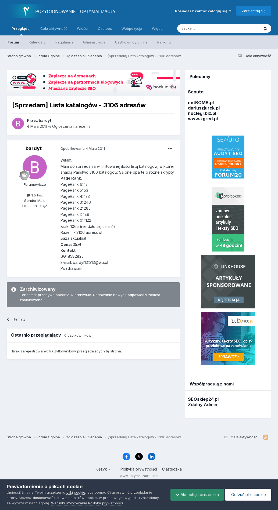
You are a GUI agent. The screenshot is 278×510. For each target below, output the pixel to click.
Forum (13, 42)
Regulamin (64, 42)
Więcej (157, 28)
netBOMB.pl (201, 102)
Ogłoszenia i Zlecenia (71, 126)
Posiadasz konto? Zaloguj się (203, 11)
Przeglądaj (21, 30)
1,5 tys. (35, 195)
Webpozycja (132, 28)
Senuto (196, 91)
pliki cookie (75, 492)
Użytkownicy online (131, 42)
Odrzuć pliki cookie (248, 494)
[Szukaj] (205, 28)
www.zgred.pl (203, 118)
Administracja (94, 42)
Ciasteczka (172, 469)
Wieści (82, 28)
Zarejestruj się (254, 11)
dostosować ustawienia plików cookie (65, 498)
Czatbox (105, 28)
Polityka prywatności (138, 469)
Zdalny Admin (202, 404)
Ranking (164, 42)
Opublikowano (82, 148)
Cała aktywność (53, 28)
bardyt (34, 148)
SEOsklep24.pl (203, 399)
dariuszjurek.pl (204, 108)
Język (103, 469)
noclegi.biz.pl (202, 113)
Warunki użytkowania (69, 503)
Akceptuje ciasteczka (196, 494)
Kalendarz (37, 42)
